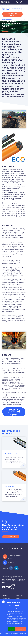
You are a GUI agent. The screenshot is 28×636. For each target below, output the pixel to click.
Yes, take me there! (12, 14)
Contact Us (11, 537)
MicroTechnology (6, 598)
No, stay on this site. (6, 19)
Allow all (11, 629)
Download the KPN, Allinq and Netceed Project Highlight (14, 412)
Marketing (15, 633)
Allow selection (20, 629)
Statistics (7, 633)
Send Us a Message (12, 562)
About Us (17, 598)
